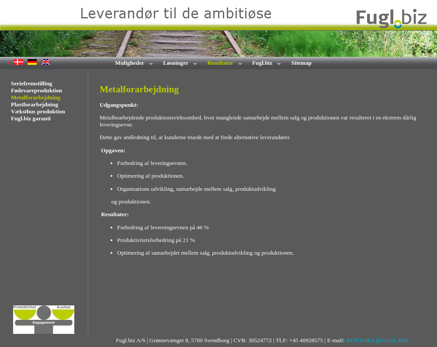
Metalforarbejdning (35, 97)
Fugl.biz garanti (31, 118)
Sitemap (301, 63)
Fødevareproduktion (36, 90)
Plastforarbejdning (34, 104)
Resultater (221, 64)
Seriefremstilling (31, 83)
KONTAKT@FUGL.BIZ (377, 340)
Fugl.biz (263, 64)
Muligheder (131, 64)
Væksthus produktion (38, 111)
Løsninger (177, 64)
